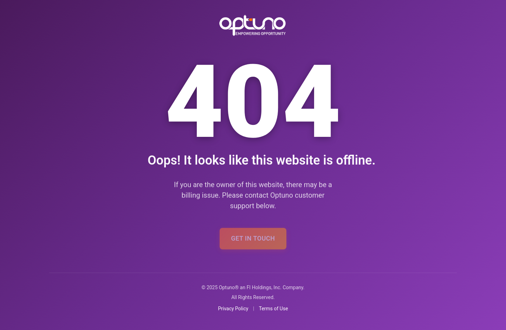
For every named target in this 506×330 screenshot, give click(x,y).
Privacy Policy (233, 308)
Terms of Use (273, 308)
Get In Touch (253, 240)
